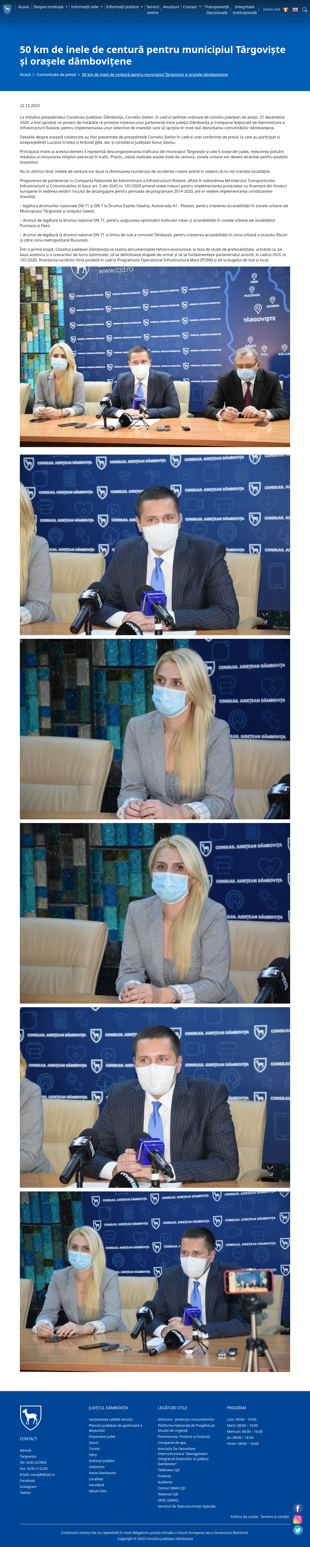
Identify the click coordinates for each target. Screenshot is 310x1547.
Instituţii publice (102, 1460)
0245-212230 (37, 1468)
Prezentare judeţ (102, 1436)
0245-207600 (36, 1462)
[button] (304, 9)
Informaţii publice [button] (123, 6)
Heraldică (96, 1485)
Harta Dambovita (102, 1473)
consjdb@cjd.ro (42, 1474)
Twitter (25, 1492)
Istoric (94, 1442)
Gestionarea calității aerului (110, 1419)
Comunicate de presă (56, 74)
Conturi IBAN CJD (171, 1488)
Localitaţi (96, 1479)
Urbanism (97, 1466)
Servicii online (153, 9)
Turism (94, 1448)
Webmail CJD (168, 1494)
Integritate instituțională (245, 9)
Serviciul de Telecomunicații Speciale (187, 1506)
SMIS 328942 (168, 1500)
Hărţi (93, 1454)
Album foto (98, 1491)
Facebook (27, 1480)
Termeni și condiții (274, 1516)
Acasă (23, 6)
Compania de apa (172, 1442)
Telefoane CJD (169, 1470)
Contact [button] (190, 6)
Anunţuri (171, 6)
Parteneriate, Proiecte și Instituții (184, 1436)
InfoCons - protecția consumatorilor (186, 1419)
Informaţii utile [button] (85, 6)
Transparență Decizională (217, 9)
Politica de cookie (244, 1516)
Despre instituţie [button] (48, 6)
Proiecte (164, 1476)
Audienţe (165, 1482)
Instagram (28, 1486)
